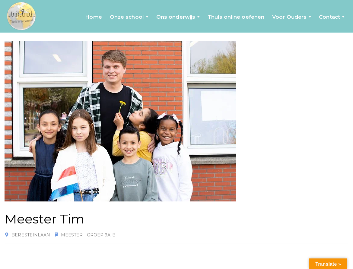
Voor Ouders (289, 17)
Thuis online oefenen (236, 17)
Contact (329, 17)
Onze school (127, 17)
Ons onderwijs (175, 17)
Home (93, 17)
